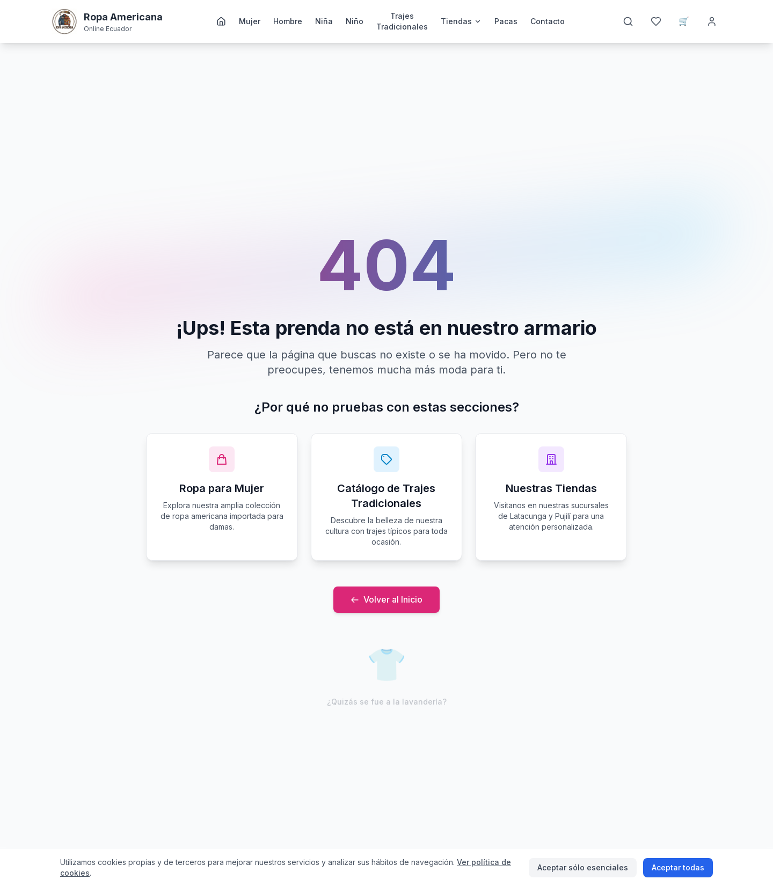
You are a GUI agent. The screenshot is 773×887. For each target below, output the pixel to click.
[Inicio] (221, 21)
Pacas (505, 21)
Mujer (249, 21)
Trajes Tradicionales (402, 21)
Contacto (547, 21)
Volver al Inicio (386, 599)
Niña (324, 21)
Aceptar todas (678, 867)
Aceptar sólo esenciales (582, 867)
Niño (354, 21)
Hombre (287, 21)
